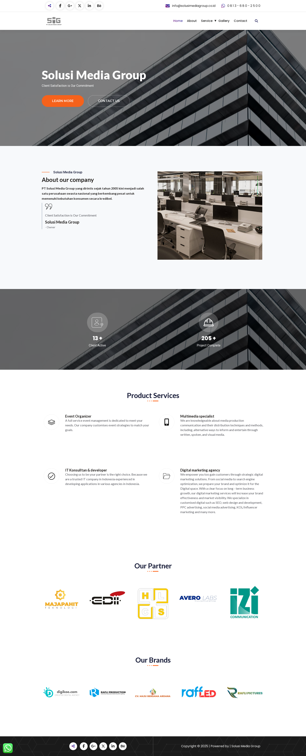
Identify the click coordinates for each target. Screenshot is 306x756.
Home (178, 21)
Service (207, 21)
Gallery (224, 21)
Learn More (63, 101)
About (192, 21)
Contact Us (109, 101)
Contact (240, 21)
